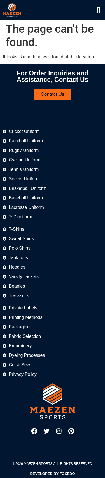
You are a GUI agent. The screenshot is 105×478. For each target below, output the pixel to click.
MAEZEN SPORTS (38, 464)
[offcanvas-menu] (98, 10)
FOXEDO (67, 474)
